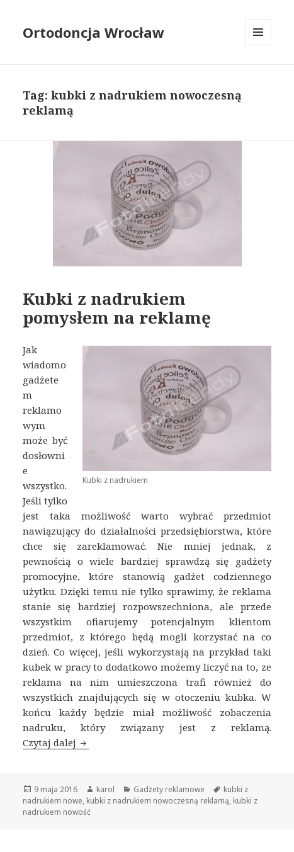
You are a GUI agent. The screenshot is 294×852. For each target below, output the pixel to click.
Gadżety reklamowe (169, 789)
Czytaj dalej (56, 742)
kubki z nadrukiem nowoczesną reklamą (157, 800)
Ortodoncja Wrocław (93, 32)
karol (105, 789)
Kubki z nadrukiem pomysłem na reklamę (117, 308)
